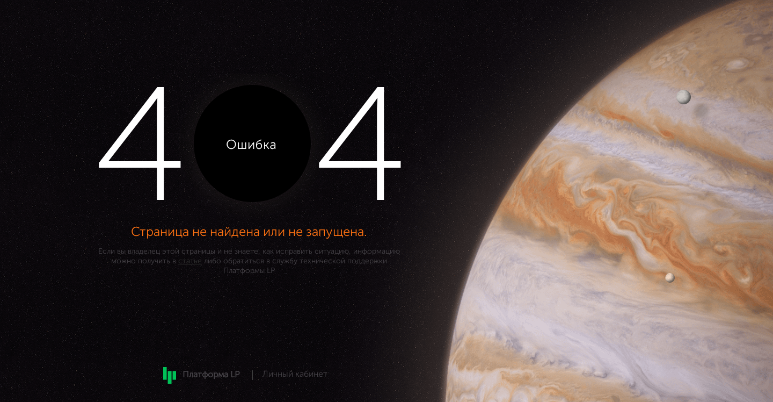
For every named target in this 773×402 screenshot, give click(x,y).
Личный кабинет (294, 374)
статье (190, 261)
